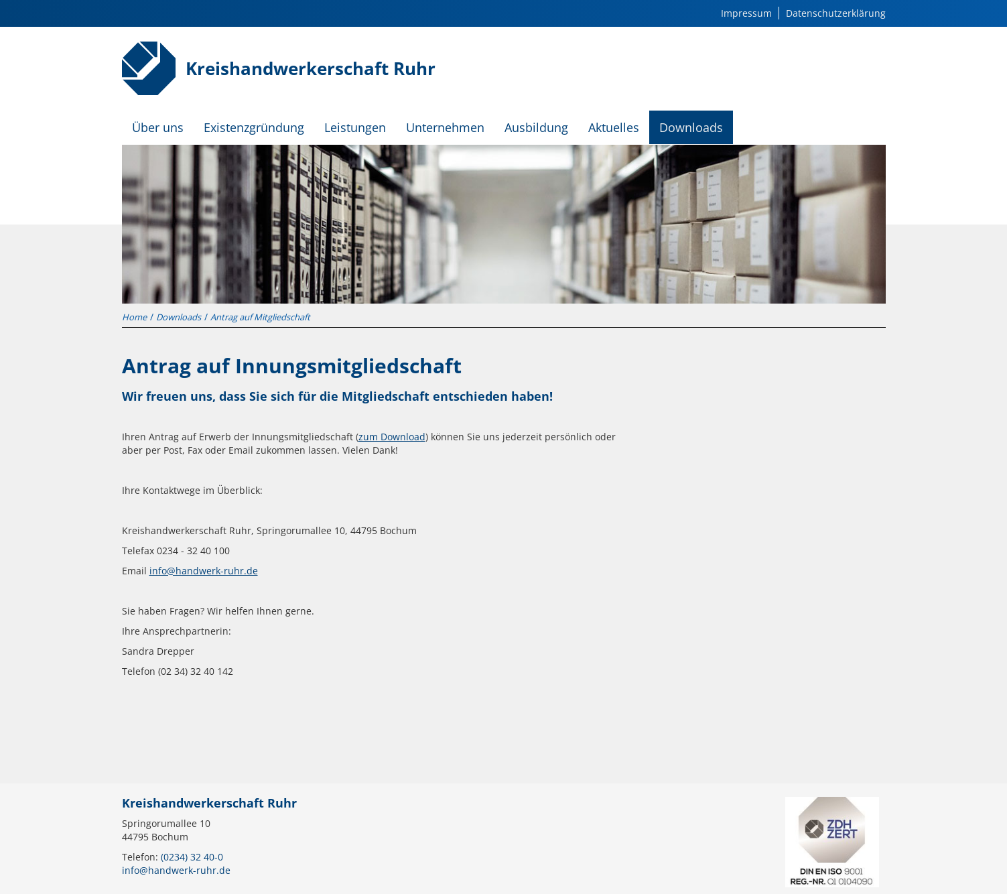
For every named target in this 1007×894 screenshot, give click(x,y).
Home (134, 317)
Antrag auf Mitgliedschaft (260, 317)
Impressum (746, 13)
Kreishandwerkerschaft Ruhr (310, 68)
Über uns (158, 127)
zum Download (391, 436)
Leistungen (355, 127)
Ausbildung (536, 127)
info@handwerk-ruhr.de (203, 570)
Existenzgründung (254, 127)
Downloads (691, 127)
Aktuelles (613, 127)
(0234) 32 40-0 (192, 856)
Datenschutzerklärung (836, 13)
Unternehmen (445, 127)
